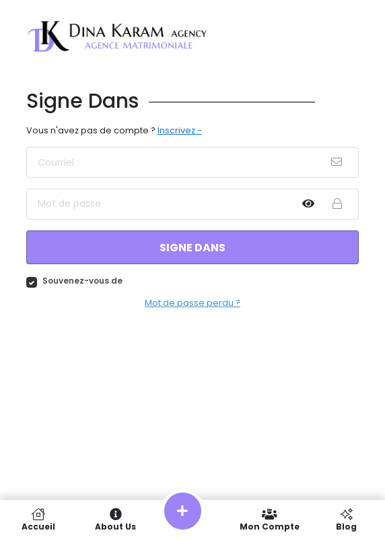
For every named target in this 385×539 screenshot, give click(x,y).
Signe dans (192, 247)
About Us (115, 519)
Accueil (38, 519)
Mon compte (269, 519)
